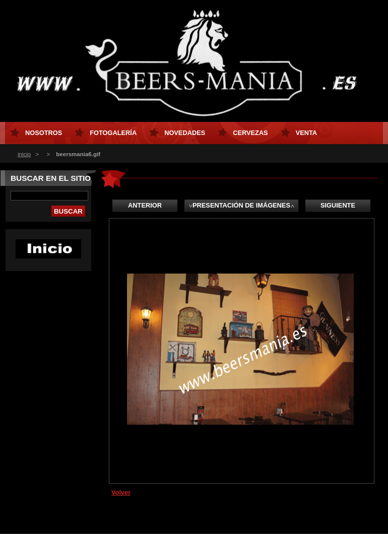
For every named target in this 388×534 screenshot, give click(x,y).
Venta (306, 133)
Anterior (145, 205)
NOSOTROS (43, 133)
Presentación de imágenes (241, 205)
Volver (121, 492)
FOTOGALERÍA (113, 133)
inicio (24, 154)
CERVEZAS (250, 133)
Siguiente (337, 205)
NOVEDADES (184, 133)
